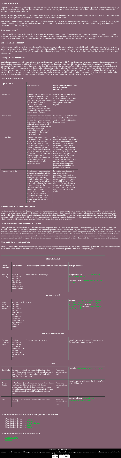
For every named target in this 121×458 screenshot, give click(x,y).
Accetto (55, 456)
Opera (29, 427)
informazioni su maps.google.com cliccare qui (81, 399)
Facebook (8, 440)
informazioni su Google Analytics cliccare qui (84, 275)
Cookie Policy (64, 456)
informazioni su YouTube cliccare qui (90, 368)
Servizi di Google (11, 438)
